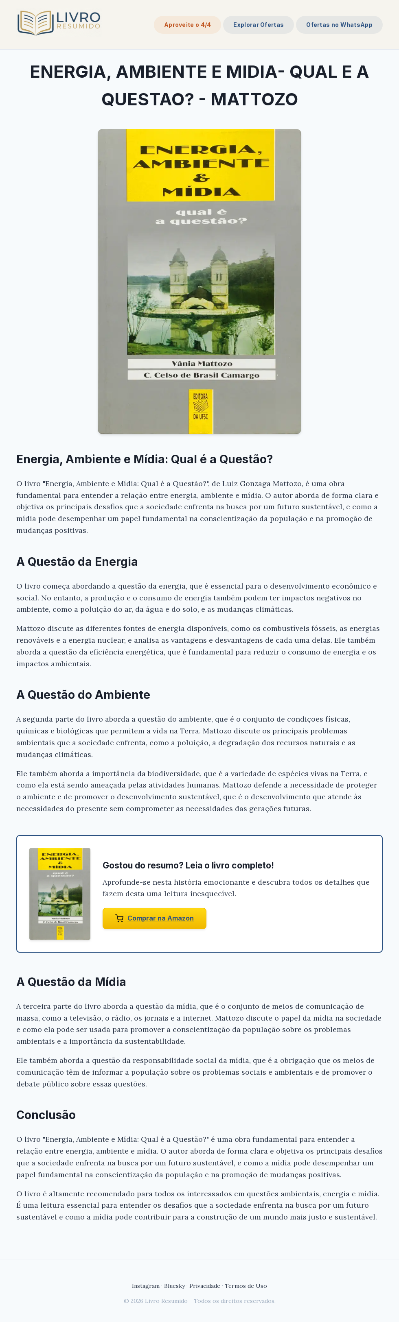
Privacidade (204, 1285)
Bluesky (174, 1285)
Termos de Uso (246, 1285)
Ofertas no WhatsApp (339, 24)
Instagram (146, 1285)
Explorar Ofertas (258, 24)
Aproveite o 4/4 (187, 24)
